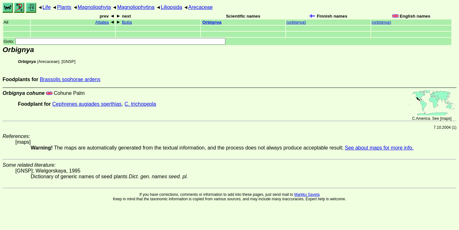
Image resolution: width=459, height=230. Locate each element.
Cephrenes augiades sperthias (87, 104)
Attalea (102, 22)
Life (47, 7)
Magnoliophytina (136, 7)
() (296, 22)
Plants (64, 7)
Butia (127, 22)
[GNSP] (68, 61)
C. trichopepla (140, 104)
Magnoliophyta (94, 7)
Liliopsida (171, 7)
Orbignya (212, 22)
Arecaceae (200, 7)
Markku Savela (306, 194)
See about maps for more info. (379, 147)
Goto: (114, 41)
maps (445, 118)
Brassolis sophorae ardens (70, 79)
